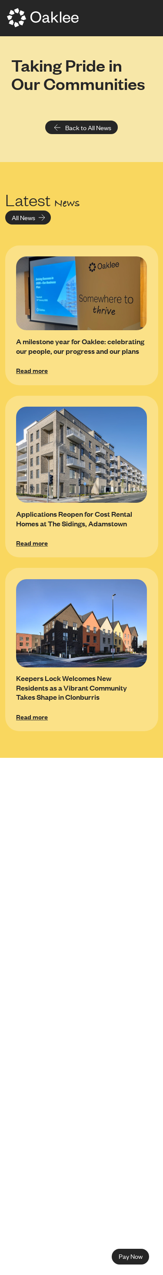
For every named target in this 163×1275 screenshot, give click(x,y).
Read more (32, 370)
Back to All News (82, 127)
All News (28, 217)
